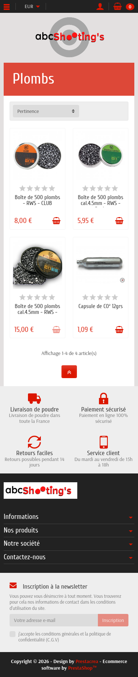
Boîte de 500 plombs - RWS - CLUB (37, 200)
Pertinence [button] (28, 111)
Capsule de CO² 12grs (100, 306)
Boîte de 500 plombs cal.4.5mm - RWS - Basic (100, 203)
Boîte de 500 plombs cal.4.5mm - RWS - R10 (37, 312)
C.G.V (52, 640)
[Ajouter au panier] (56, 221)
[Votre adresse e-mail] (54, 620)
